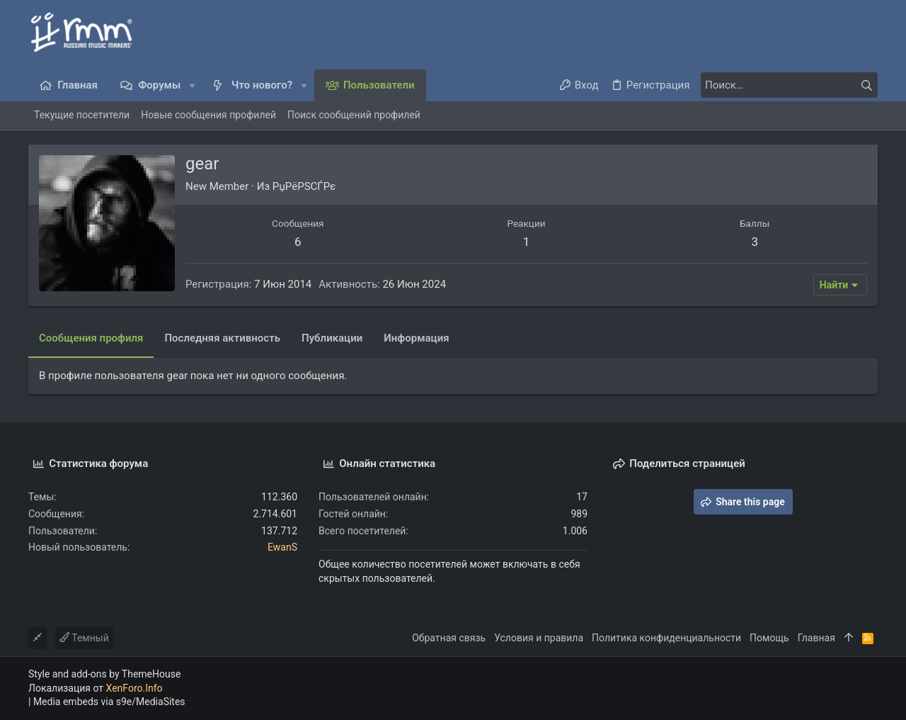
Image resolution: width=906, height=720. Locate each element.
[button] (192, 85)
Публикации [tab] (332, 338)
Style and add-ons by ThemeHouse (104, 674)
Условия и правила (538, 637)
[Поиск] (789, 85)
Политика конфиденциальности (666, 637)
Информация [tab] (416, 338)
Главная (816, 637)
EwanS (282, 547)
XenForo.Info (134, 688)
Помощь (769, 637)
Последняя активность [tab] (222, 338)
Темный (84, 637)
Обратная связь (449, 637)
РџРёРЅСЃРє (304, 186)
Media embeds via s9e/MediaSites (109, 701)
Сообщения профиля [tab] (91, 338)
